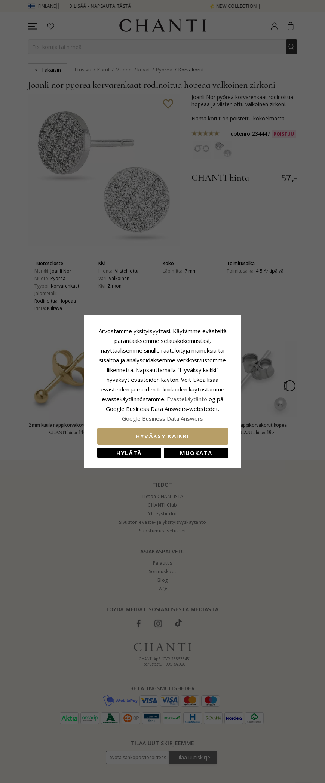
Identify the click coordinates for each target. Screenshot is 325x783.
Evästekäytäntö (187, 399)
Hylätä (129, 453)
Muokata (196, 453)
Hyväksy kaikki (163, 436)
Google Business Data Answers (162, 418)
